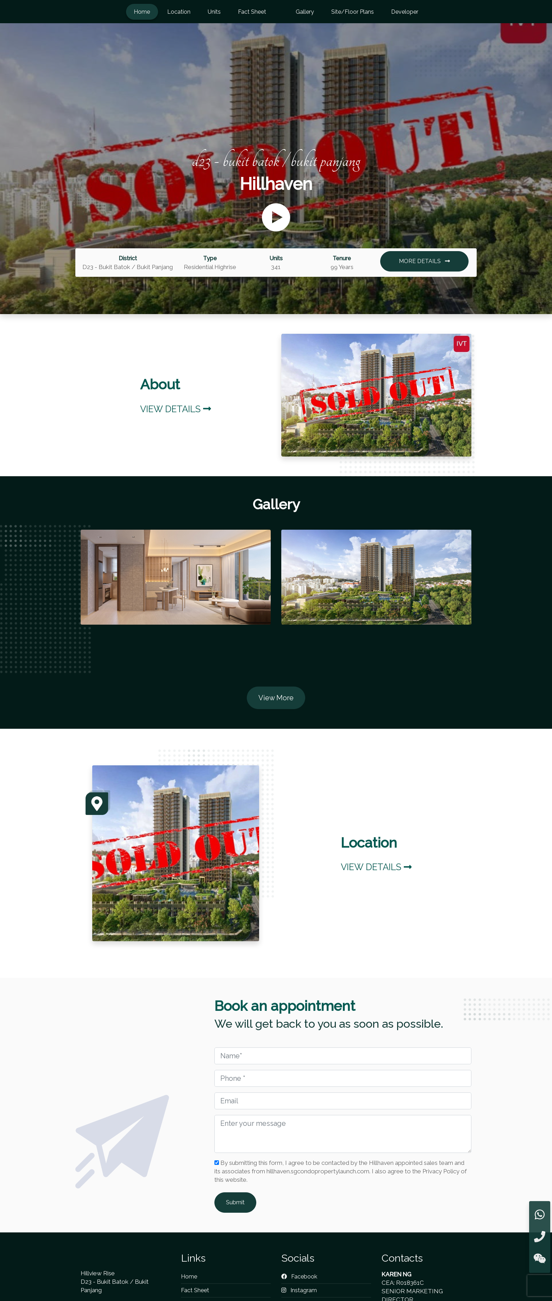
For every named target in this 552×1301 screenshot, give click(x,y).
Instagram (299, 1290)
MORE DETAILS (424, 261)
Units (214, 11)
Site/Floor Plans (352, 11)
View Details (175, 409)
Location (178, 11)
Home (142, 11)
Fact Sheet (252, 11)
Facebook (299, 1276)
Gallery (305, 11)
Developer (404, 11)
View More (276, 698)
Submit (235, 1202)
